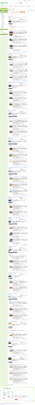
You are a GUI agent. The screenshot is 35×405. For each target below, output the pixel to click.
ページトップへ (33, 401)
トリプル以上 (20, 397)
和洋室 (25, 397)
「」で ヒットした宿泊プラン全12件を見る (20, 244)
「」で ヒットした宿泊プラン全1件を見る (20, 354)
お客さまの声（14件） (10, 295)
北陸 (1, 18)
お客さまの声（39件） (10, 19)
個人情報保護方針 (7, 403)
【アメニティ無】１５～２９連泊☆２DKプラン (14, 238)
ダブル (15, 397)
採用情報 (14, 403)
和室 (23, 397)
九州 (1, 27)
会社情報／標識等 (2, 403)
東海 (1, 19)
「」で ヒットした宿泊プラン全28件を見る (20, 165)
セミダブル (12, 397)
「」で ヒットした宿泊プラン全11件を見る (20, 108)
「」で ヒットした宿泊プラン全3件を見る (20, 51)
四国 (1, 26)
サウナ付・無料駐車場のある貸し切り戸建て (14, 333)
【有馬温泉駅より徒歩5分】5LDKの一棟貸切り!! (15, 265)
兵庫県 (2, 23)
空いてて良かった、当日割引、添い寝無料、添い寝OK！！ (16, 210)
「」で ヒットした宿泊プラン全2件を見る (20, 291)
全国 (12, 8)
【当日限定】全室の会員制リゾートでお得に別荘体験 (17, 130)
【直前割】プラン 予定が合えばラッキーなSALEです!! (16, 38)
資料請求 (19, 403)
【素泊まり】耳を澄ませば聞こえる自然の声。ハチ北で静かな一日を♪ (17, 301)
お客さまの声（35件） (10, 84)
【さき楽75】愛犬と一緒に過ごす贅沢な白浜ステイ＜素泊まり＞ (16, 96)
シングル (9, 397)
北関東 (2, 15)
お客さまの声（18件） (10, 55)
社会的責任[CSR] (11, 403)
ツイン (17, 397)
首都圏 (2, 16)
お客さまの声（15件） (10, 248)
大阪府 (2, 22)
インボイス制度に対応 (3, 36)
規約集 (16, 403)
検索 (16, 399)
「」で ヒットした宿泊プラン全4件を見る (20, 80)
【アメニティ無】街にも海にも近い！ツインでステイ (15, 226)
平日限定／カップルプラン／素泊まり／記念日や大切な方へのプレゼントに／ (18, 286)
